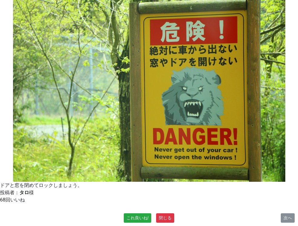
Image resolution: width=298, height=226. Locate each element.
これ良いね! (137, 217)
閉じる (165, 217)
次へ (287, 217)
